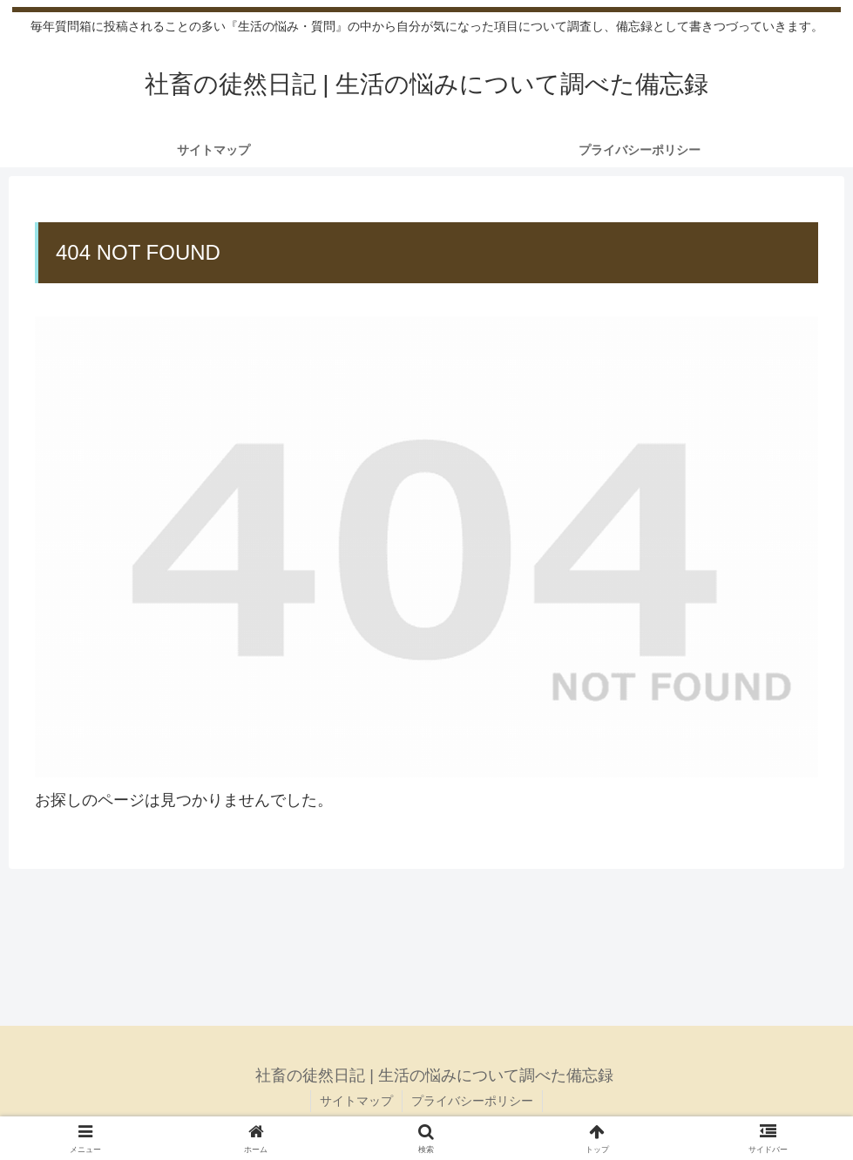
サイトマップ (356, 1101)
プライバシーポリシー (472, 1101)
